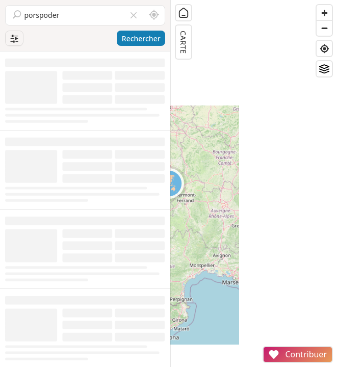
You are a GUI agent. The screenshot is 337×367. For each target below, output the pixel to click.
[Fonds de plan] (324, 68)
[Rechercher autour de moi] (154, 15)
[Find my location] (324, 48)
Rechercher (141, 38)
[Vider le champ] (133, 15)
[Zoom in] (324, 12)
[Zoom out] (324, 28)
